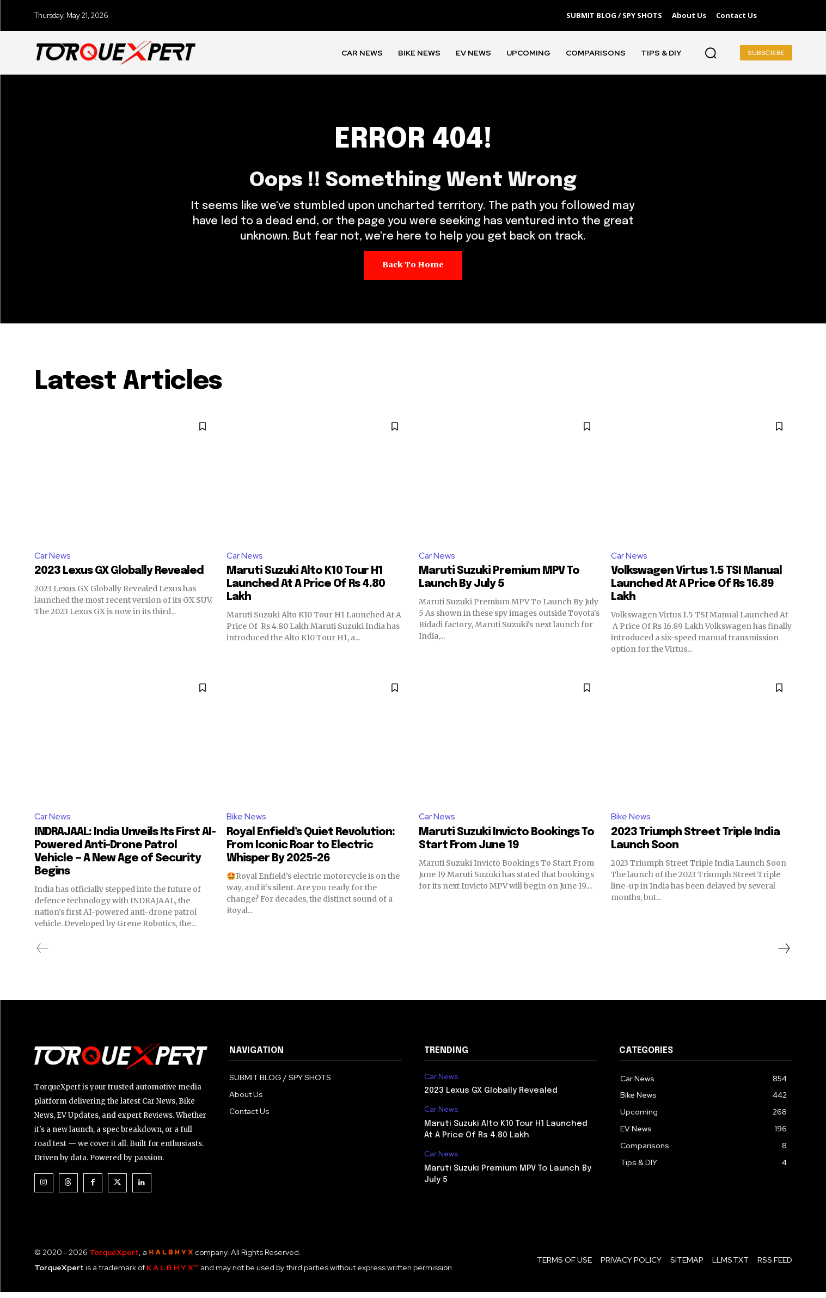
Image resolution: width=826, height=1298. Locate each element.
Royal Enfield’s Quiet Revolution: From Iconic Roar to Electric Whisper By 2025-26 (311, 851)
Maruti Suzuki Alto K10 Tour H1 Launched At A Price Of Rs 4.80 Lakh (306, 589)
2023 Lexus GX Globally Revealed (119, 576)
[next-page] (783, 954)
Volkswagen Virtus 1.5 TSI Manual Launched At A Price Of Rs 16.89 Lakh (696, 589)
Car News (52, 560)
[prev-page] (42, 954)
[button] (710, 53)
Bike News (246, 822)
